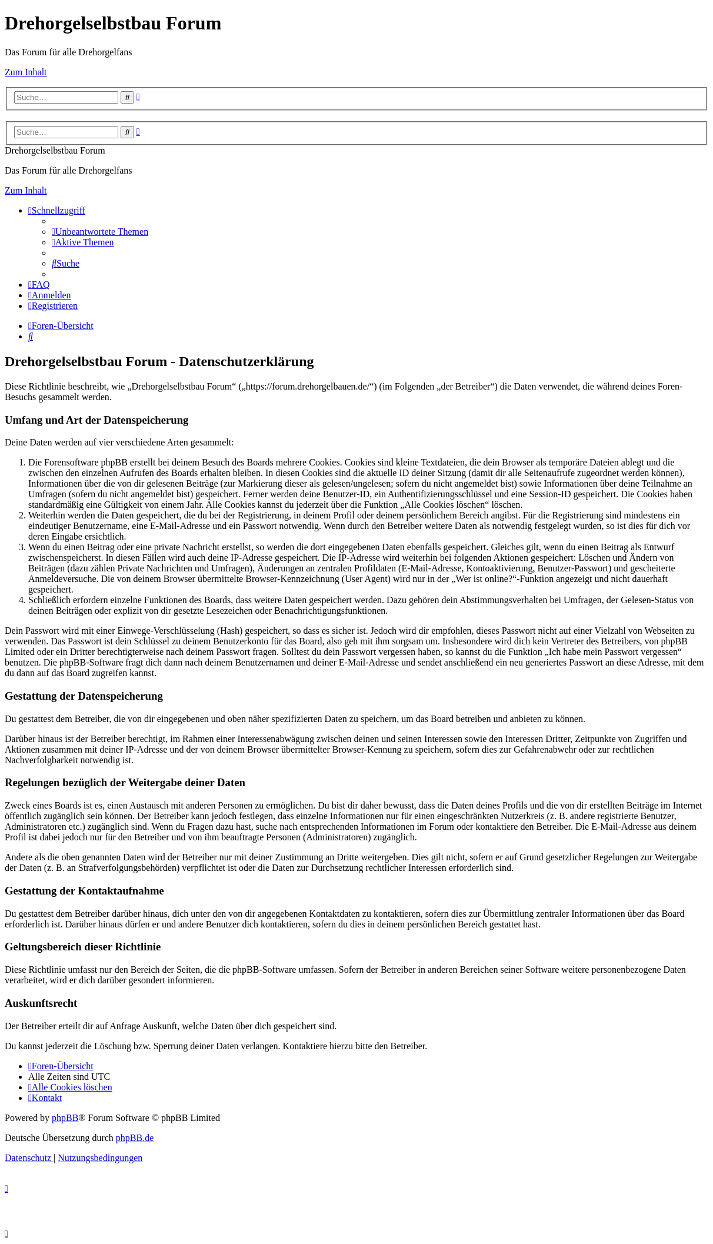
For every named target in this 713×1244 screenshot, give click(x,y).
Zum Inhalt (26, 72)
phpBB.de (135, 1138)
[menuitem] (100, 232)
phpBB (65, 1118)
